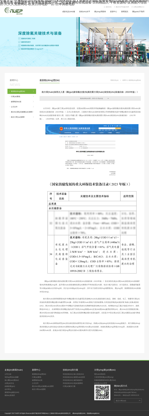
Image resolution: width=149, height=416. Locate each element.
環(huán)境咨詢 (99, 374)
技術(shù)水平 (84, 11)
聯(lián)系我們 (10, 395)
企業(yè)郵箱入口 (139, 7)
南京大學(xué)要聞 (39, 389)
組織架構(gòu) (10, 386)
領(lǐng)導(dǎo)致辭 (12, 377)
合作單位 (8, 389)
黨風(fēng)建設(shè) (12, 392)
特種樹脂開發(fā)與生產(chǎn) (105, 380)
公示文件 (35, 383)
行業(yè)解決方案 (69, 386)
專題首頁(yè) (114, 80)
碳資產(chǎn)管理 (100, 383)
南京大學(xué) (121, 401)
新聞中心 (125, 80)
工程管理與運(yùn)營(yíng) (103, 377)
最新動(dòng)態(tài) (135, 80)
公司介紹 (8, 374)
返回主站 (109, 7)
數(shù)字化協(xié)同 (122, 7)
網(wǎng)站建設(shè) (79, 413)
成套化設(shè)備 (68, 11)
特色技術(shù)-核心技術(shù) (73, 374)
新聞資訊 (124, 11)
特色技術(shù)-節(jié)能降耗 (73, 383)
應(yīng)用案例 (100, 11)
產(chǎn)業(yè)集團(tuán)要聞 (43, 386)
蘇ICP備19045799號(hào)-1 (40, 413)
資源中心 (113, 11)
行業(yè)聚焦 (36, 377)
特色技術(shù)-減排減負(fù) (73, 380)
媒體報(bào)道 (37, 380)
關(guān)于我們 (138, 11)
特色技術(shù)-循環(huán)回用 (74, 377)
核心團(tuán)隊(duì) (12, 380)
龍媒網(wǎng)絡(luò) (93, 413)
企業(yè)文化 (9, 383)
